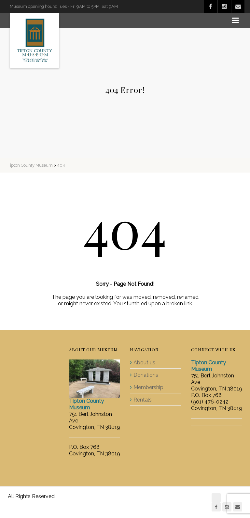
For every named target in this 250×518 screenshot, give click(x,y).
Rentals (142, 400)
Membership (148, 387)
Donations (145, 375)
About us (144, 362)
